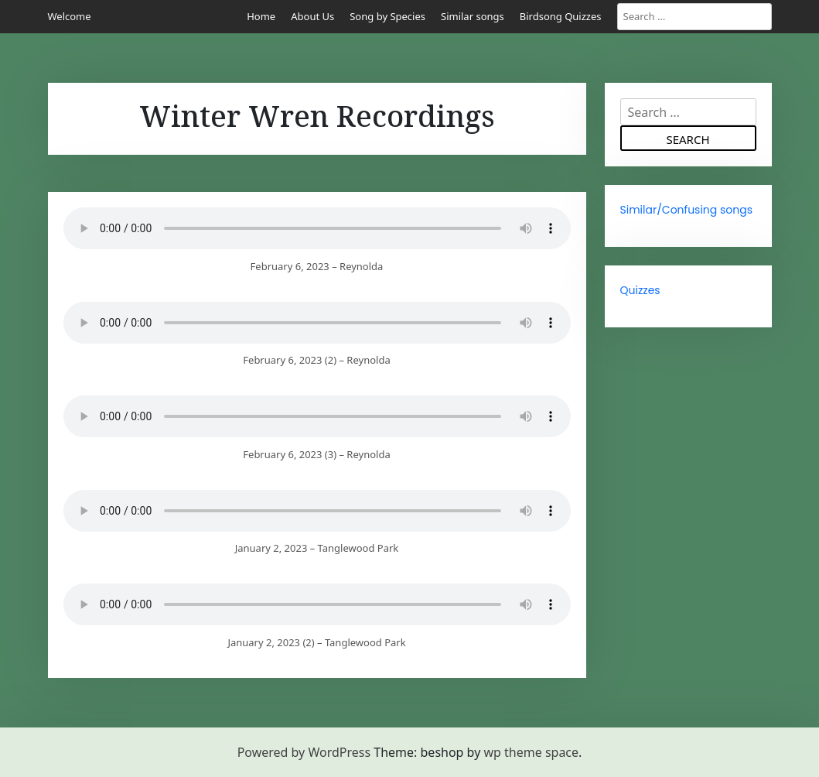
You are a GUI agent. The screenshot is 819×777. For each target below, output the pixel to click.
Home (261, 16)
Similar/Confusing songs (686, 209)
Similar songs (472, 16)
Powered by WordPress (303, 752)
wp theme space (530, 752)
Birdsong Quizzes (561, 16)
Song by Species (387, 16)
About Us (312, 16)
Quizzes (640, 290)
